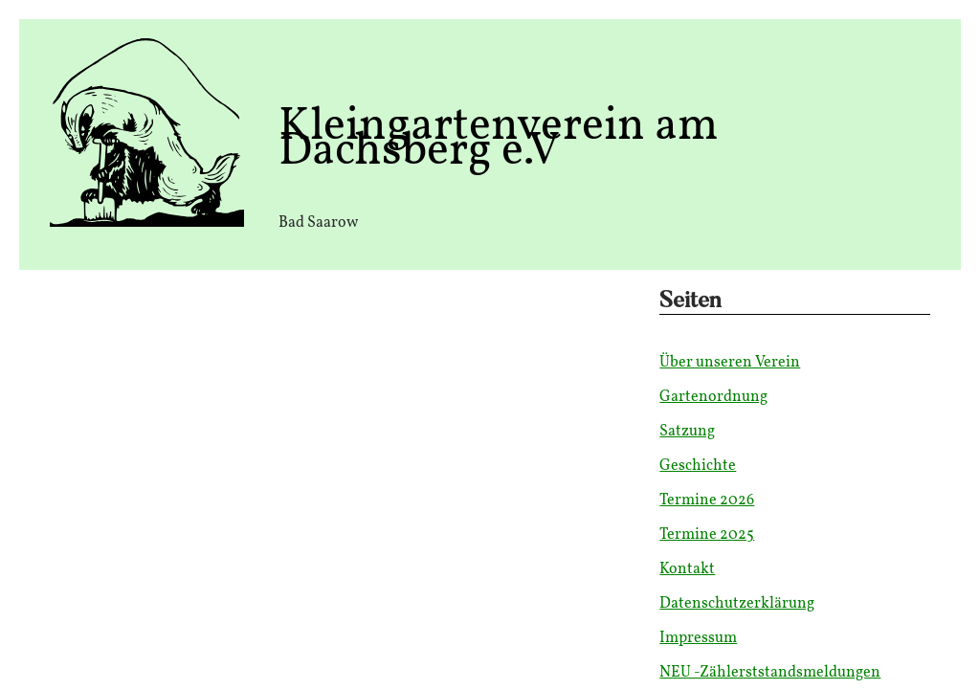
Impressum (698, 638)
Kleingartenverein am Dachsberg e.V (498, 139)
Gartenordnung (713, 397)
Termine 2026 (706, 500)
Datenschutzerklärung (736, 603)
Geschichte (697, 466)
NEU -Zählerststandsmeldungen (769, 672)
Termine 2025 (706, 534)
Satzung (687, 431)
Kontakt (687, 569)
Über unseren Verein (729, 362)
